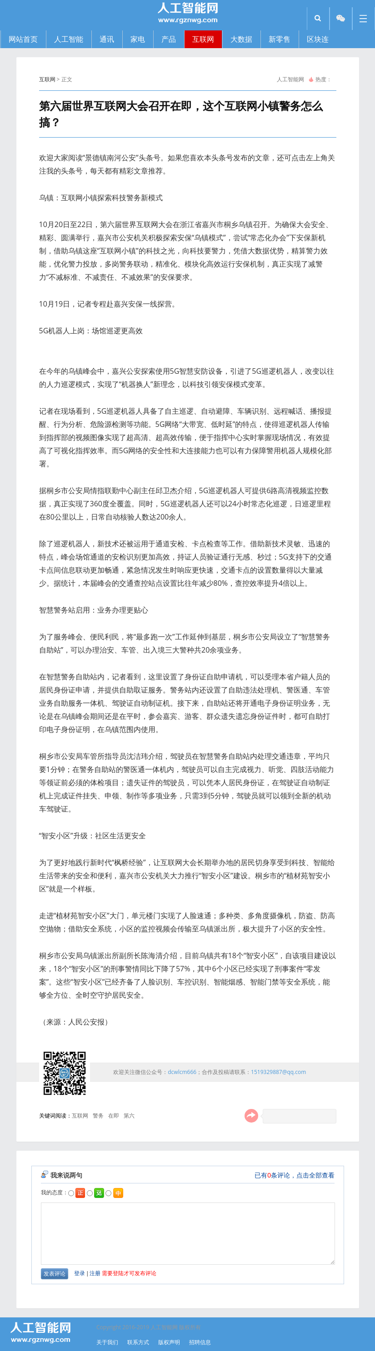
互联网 (47, 79)
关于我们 (107, 1342)
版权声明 (169, 1342)
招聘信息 (200, 1342)
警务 (98, 1115)
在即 (113, 1115)
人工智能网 (290, 79)
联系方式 (138, 1342)
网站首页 (23, 39)
